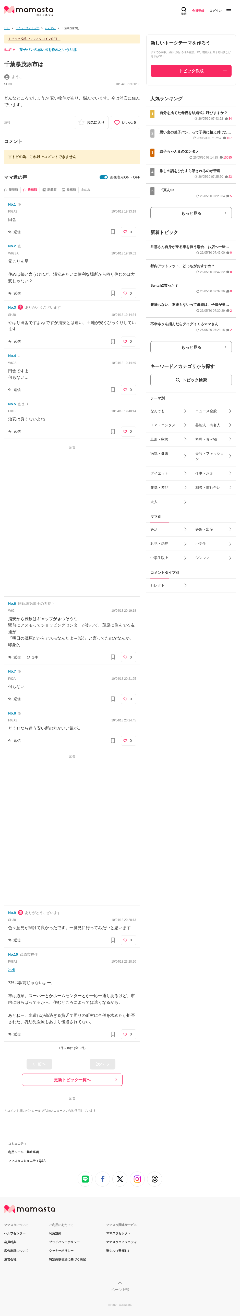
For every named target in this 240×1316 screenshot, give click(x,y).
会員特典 (10, 1242)
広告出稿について (16, 1250)
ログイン (215, 11)
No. (12, 204)
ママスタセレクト (118, 1233)
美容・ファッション (209, 456)
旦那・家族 (159, 439)
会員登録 (198, 11)
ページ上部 (120, 1290)
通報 (7, 122)
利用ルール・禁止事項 (23, 1152)
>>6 (11, 969)
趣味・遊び (159, 487)
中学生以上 (159, 558)
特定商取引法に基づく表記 (67, 1259)
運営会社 (10, 1259)
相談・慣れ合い (207, 487)
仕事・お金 (204, 473)
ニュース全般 (206, 411)
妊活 (154, 529)
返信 (17, 232)
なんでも (157, 411)
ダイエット (159, 473)
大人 (154, 502)
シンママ (202, 558)
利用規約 (55, 1233)
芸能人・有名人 (207, 425)
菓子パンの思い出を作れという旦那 (48, 50)
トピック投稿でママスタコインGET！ (34, 39)
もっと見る (191, 213)
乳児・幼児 (159, 543)
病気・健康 (159, 453)
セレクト (157, 585)
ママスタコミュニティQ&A (27, 1160)
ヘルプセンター (15, 1233)
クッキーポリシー (61, 1250)
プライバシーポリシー (64, 1242)
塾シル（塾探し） (118, 1250)
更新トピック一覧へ (72, 1080)
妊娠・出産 (204, 529)
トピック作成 (191, 71)
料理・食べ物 (206, 439)
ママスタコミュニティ (121, 1242)
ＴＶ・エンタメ (162, 425)
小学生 (200, 543)
